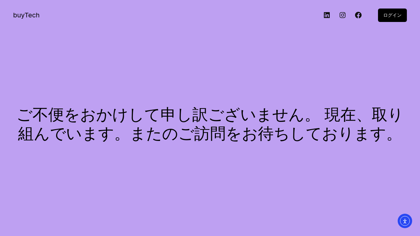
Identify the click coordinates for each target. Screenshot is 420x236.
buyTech (26, 15)
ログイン (392, 15)
